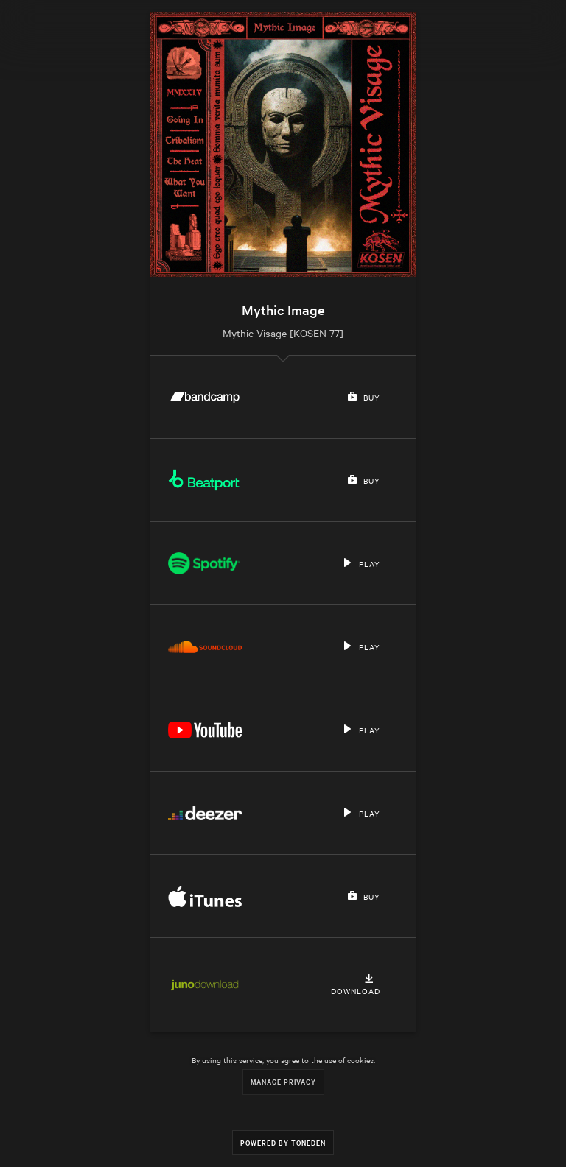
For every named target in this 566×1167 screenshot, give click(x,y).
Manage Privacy (283, 1081)
